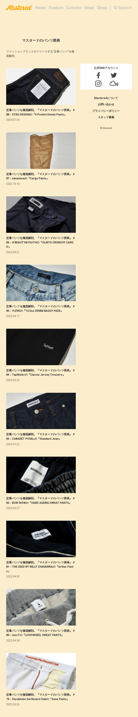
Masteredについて (106, 98)
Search (125, 7)
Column (73, 7)
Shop (102, 7)
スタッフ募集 (106, 117)
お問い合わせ (106, 104)
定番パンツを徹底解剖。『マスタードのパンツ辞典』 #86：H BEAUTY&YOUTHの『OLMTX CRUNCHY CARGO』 (40, 242)
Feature (56, 7)
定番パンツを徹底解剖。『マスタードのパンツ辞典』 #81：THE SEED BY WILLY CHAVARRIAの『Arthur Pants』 (40, 567)
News (40, 7)
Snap (89, 7)
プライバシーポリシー (106, 111)
